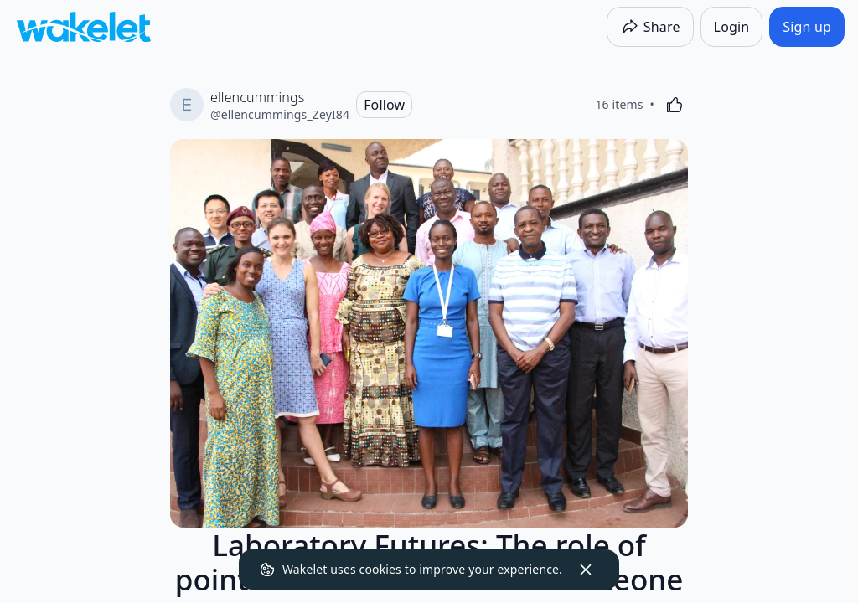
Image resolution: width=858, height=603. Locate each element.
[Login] (731, 27)
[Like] (674, 104)
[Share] (650, 27)
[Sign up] (807, 27)
